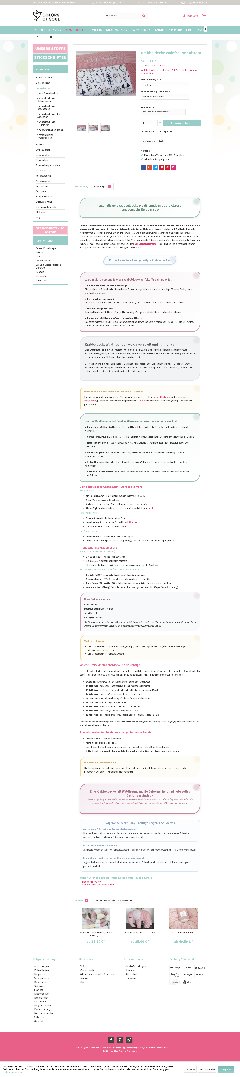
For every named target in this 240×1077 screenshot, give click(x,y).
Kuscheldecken (43, 175)
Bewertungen (102, 186)
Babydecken (42, 160)
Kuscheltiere (42, 186)
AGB (38, 256)
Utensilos (40, 170)
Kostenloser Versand (46, 2)
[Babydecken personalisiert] (173, 30)
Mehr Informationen (12, 1072)
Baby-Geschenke (44, 196)
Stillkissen (41, 212)
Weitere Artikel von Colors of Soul (97, 884)
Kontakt (40, 271)
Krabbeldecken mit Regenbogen (47, 107)
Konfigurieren (226, 1069)
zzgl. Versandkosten (157, 65)
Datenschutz (42, 275)
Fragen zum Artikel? (153, 141)
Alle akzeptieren (207, 1069)
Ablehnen (190, 1069)
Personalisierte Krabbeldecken (45, 136)
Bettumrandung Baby (46, 206)
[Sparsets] (96, 30)
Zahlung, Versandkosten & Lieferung (48, 266)
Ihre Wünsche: (148, 107)
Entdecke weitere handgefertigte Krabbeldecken (140, 260)
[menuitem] (204, 16)
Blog (38, 217)
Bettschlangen (43, 82)
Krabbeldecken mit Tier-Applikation (49, 115)
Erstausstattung (44, 201)
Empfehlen (165, 131)
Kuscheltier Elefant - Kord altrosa (140, 932)
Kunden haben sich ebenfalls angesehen (113, 900)
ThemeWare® (132, 1051)
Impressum (41, 280)
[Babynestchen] (141, 30)
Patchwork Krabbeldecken (51, 129)
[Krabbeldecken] (75, 30)
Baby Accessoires (44, 77)
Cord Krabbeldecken (48, 92)
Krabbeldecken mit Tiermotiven (47, 123)
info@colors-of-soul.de (196, 2)
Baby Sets (142, 400)
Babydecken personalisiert (49, 165)
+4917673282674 (145, 2)
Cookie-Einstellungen (46, 248)
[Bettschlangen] (50, 30)
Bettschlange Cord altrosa (184, 932)
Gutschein (41, 191)
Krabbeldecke (160, 397)
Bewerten (147, 131)
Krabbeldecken (43, 87)
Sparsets (40, 144)
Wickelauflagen (43, 149)
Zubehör (81, 900)
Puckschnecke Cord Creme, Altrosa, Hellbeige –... (96, 934)
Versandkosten (113, 1048)
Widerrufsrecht (43, 260)
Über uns (40, 252)
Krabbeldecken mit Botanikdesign (47, 99)
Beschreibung (81, 186)
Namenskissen (43, 180)
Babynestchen (43, 154)
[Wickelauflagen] (116, 30)
